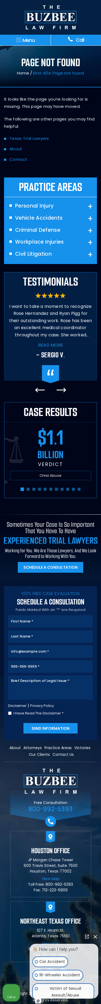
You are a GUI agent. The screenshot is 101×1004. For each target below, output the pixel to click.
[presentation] (39, 390)
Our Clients (39, 754)
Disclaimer (17, 705)
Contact (18, 159)
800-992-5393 (50, 809)
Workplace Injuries (39, 242)
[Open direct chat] (87, 936)
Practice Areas (58, 747)
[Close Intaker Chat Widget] (95, 936)
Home (23, 73)
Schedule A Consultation (50, 567)
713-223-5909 (55, 890)
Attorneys (32, 747)
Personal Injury (34, 206)
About (15, 149)
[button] (22, 489)
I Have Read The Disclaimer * (38, 713)
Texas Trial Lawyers (29, 138)
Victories (82, 747)
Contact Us (63, 754)
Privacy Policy (42, 705)
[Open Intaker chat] (38, 1001)
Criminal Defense (37, 230)
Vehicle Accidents (38, 218)
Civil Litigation (33, 254)
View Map (51, 879)
